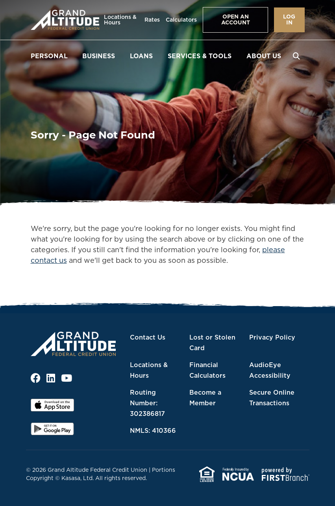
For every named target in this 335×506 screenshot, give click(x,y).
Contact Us (147, 337)
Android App (52, 432)
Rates (152, 20)
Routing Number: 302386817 (147, 403)
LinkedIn (50, 378)
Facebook (36, 378)
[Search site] (296, 55)
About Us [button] (263, 56)
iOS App (52, 408)
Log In (289, 19)
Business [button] (98, 56)
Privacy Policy (272, 337)
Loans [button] (141, 56)
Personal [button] (49, 56)
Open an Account (235, 19)
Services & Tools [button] (199, 56)
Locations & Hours (120, 19)
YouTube (66, 378)
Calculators (181, 20)
